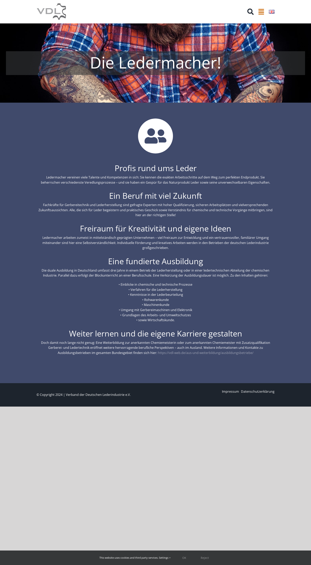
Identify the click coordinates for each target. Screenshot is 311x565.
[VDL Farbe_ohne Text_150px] (51, 5)
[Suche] (250, 12)
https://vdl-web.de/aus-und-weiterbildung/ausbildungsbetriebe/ (205, 353)
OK (184, 558)
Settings (165, 557)
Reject (205, 558)
